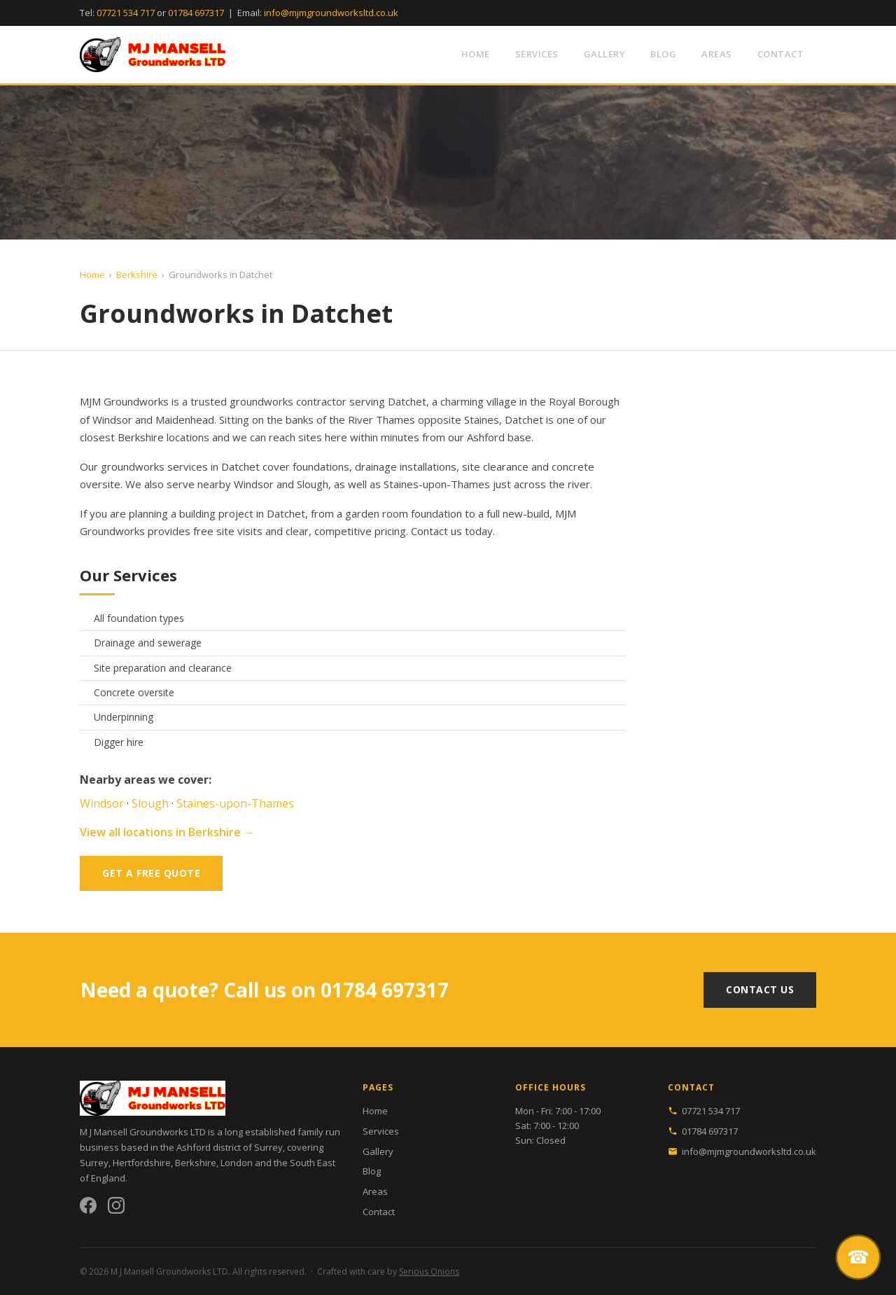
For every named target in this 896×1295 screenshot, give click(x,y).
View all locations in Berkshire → (167, 832)
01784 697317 (196, 12)
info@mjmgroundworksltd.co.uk (331, 12)
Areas (716, 54)
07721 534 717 (126, 12)
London (236, 1162)
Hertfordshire (142, 1162)
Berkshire (137, 274)
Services (537, 54)
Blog (663, 54)
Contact (780, 54)
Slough (312, 484)
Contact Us (760, 999)
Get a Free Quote (151, 873)
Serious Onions (429, 1271)
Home (475, 54)
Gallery (605, 54)
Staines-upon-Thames (437, 484)
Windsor (254, 484)
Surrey (94, 1162)
